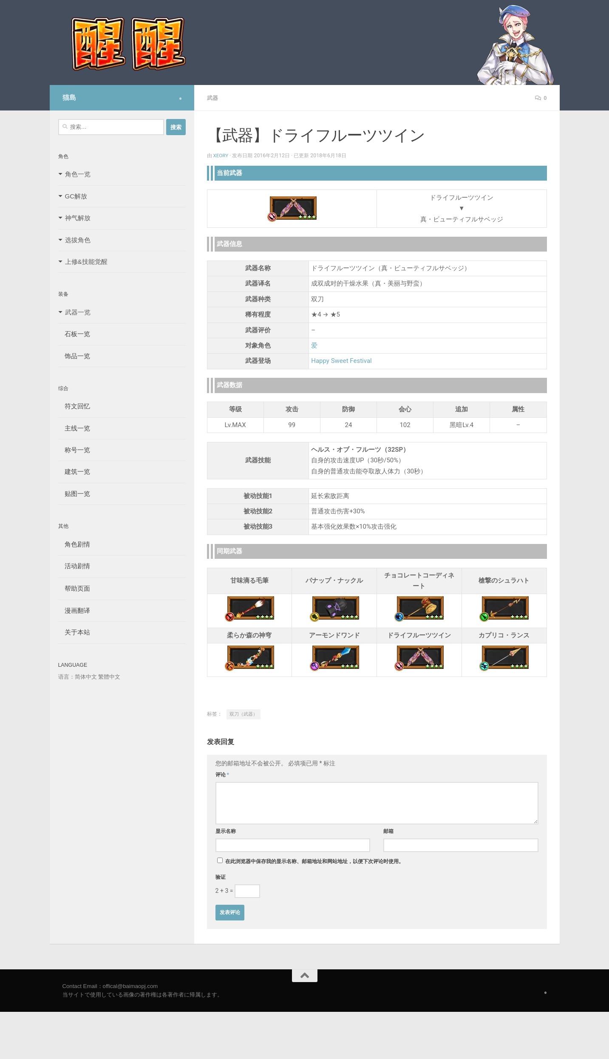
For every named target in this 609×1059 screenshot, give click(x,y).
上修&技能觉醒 (86, 261)
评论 (222, 774)
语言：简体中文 (77, 677)
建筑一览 (74, 471)
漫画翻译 (74, 610)
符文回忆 (74, 406)
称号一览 (74, 449)
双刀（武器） (243, 713)
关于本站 (74, 632)
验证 (220, 877)
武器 (213, 97)
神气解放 (78, 217)
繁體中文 (109, 677)
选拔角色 (78, 240)
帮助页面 (74, 588)
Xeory (221, 155)
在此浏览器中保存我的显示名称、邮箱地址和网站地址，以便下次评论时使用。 (314, 861)
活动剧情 (74, 565)
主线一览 (74, 428)
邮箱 (388, 831)
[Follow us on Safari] (180, 98)
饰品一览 (74, 356)
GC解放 (76, 196)
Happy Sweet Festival (341, 360)
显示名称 (225, 831)
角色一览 (78, 174)
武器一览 (78, 312)
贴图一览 (74, 493)
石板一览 (74, 333)
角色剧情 (74, 544)
